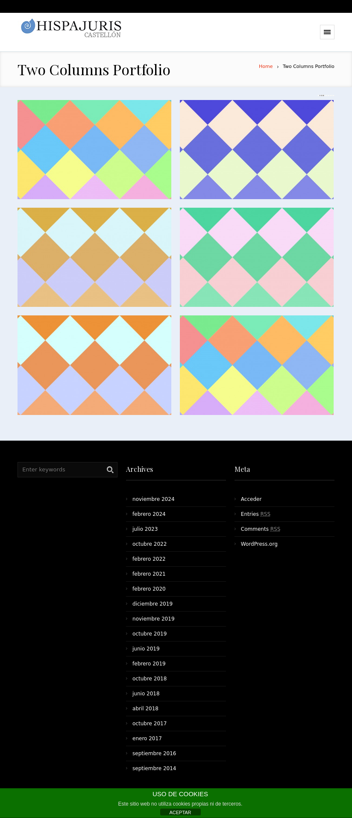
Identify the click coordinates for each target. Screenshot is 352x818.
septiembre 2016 (154, 753)
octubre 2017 (149, 724)
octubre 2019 (149, 634)
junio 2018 (146, 694)
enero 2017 (147, 738)
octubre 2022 (149, 544)
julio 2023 (145, 529)
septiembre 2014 (154, 768)
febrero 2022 (149, 559)
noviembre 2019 (153, 619)
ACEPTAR (180, 812)
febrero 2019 (149, 664)
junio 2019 (146, 649)
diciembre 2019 (152, 604)
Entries (255, 514)
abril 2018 (145, 709)
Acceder (251, 499)
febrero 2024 (149, 514)
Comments (260, 529)
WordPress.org (259, 544)
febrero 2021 (149, 574)
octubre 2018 (149, 679)
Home (266, 66)
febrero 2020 (149, 589)
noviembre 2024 (153, 499)
